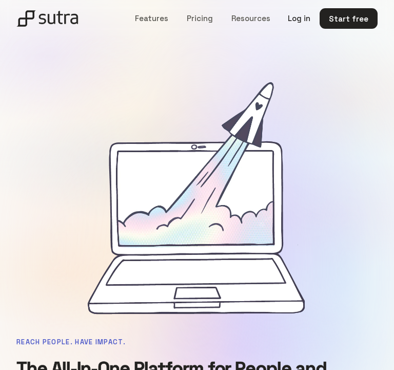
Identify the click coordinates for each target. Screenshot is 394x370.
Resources (250, 18)
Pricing (200, 18)
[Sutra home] (47, 18)
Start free (348, 19)
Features (151, 18)
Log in (299, 18)
